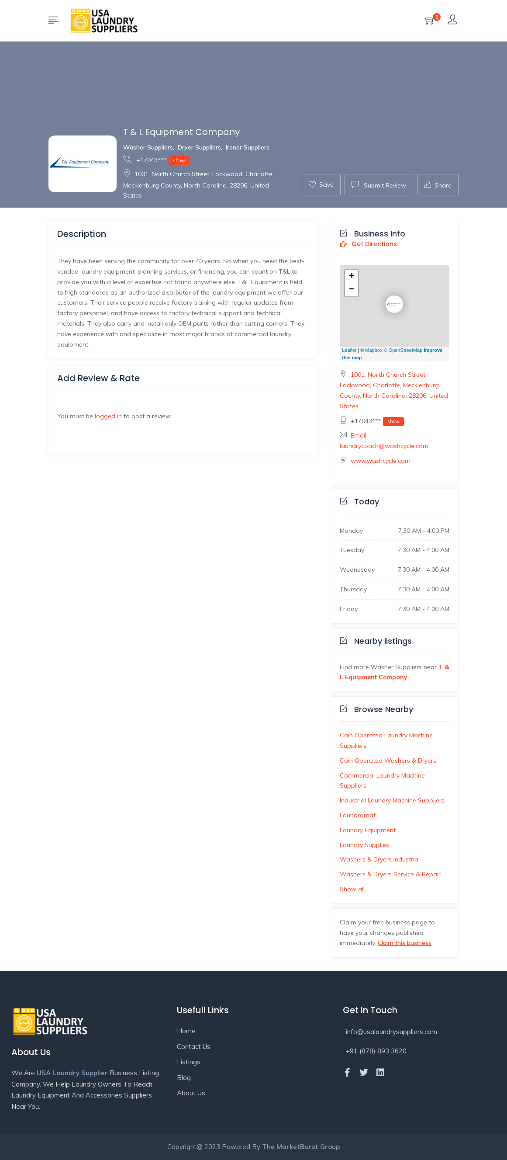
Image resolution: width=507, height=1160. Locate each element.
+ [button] (352, 276)
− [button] (352, 289)
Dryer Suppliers (199, 147)
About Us (191, 1093)
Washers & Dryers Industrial (380, 859)
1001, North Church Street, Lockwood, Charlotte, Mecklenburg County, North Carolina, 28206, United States (198, 184)
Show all (352, 889)
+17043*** (156, 159)
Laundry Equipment (368, 830)
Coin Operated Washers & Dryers (388, 760)
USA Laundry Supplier (72, 1073)
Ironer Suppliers (247, 147)
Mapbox (373, 350)
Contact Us (193, 1046)
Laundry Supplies (364, 845)
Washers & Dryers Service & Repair (390, 874)
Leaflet (349, 350)
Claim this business (404, 943)
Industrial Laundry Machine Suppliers (392, 800)
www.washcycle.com (380, 461)
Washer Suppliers (148, 147)
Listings (188, 1062)
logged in (108, 416)
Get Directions (368, 244)
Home (186, 1031)
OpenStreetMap (406, 350)
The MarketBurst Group (301, 1147)
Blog (184, 1077)
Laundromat (358, 815)
